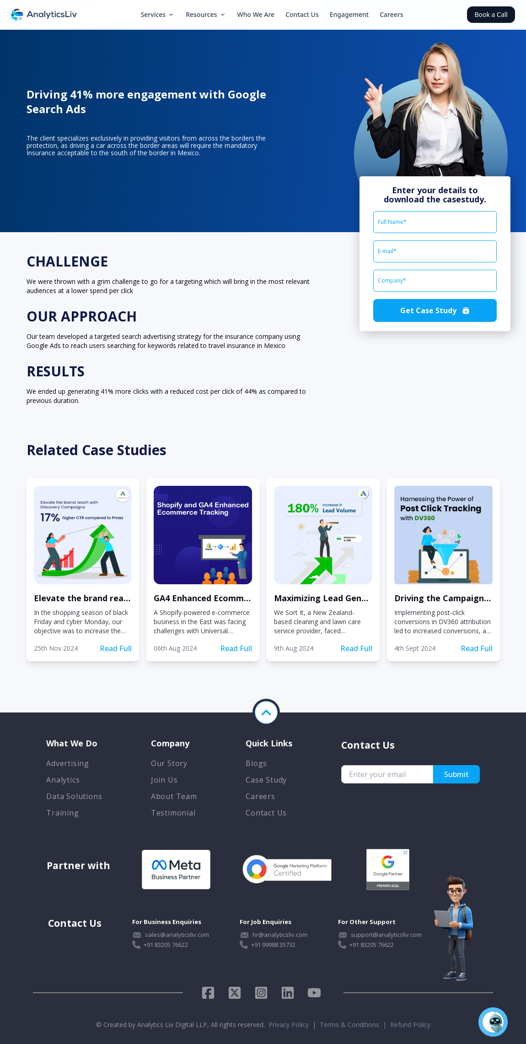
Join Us (164, 780)
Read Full (116, 648)
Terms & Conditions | (355, 1024)
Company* (392, 280)
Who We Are (256, 14)
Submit (456, 774)
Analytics (63, 780)
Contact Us (302, 14)
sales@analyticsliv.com (177, 934)
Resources (206, 14)
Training (62, 813)
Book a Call (491, 14)
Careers (391, 14)
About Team (174, 796)
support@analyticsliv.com (386, 934)
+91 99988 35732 (273, 945)
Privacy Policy (288, 1024)
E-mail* (387, 251)
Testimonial (173, 813)
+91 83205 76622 (166, 945)
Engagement (349, 14)
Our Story (169, 763)
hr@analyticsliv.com (279, 934)
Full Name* (392, 222)
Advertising (67, 763)
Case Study (266, 780)
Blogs (256, 763)
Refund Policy (410, 1024)
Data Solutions (74, 796)
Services (158, 14)
